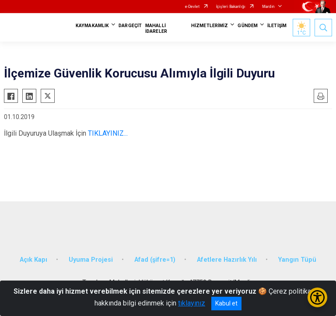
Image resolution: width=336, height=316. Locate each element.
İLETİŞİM (277, 25)
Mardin (268, 6)
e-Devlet (192, 6)
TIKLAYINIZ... (108, 133)
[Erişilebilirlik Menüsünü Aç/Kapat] (317, 297)
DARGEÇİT (130, 25)
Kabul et (226, 303)
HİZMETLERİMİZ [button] (209, 25)
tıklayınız (191, 303)
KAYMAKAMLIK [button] (92, 25)
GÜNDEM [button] (248, 25)
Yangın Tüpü (297, 259)
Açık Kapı (33, 259)
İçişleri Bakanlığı (230, 6)
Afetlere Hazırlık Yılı (227, 259)
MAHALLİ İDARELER (156, 28)
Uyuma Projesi (91, 259)
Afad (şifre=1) (154, 259)
